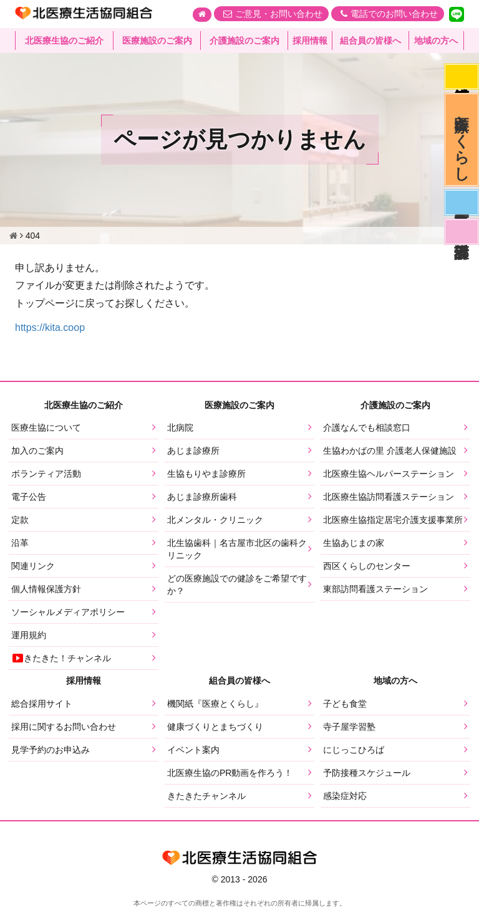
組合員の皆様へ (370, 40)
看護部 (461, 232)
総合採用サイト (41, 704)
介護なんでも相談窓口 (366, 427)
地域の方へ (436, 40)
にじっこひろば (353, 750)
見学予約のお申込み (50, 750)
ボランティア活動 (46, 474)
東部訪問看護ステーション (375, 589)
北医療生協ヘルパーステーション (388, 474)
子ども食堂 (345, 704)
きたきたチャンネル (206, 796)
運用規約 (28, 635)
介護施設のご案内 (244, 40)
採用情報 (310, 40)
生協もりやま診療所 (206, 474)
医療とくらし (461, 139)
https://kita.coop (50, 327)
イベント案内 (193, 750)
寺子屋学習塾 (349, 727)
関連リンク (33, 566)
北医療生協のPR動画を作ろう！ (230, 773)
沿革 (20, 543)
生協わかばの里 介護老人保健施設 (390, 451)
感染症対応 (461, 77)
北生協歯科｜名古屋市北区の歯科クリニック (237, 549)
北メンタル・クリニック (215, 520)
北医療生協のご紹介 (64, 40)
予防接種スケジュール (366, 773)
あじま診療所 (193, 451)
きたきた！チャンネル (61, 658)
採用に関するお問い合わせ (63, 727)
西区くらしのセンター (366, 566)
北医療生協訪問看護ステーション (388, 497)
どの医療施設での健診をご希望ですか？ (237, 584)
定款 (20, 520)
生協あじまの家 (353, 543)
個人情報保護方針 (46, 589)
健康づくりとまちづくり (215, 727)
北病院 (180, 427)
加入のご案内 (37, 451)
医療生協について (46, 427)
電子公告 (28, 497)
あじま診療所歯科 (202, 497)
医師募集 (461, 202)
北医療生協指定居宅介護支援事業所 (393, 520)
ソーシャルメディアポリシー (68, 612)
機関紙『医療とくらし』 (215, 704)
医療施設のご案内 (157, 40)
